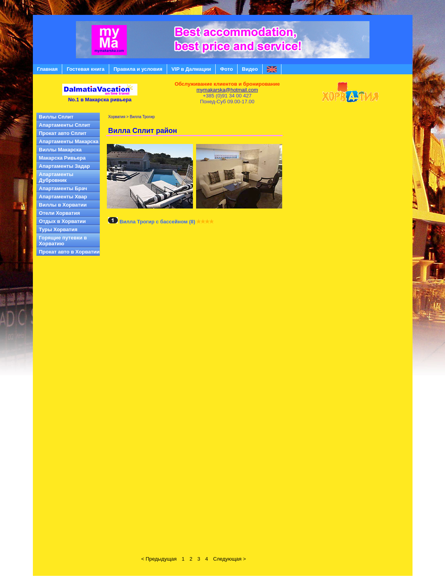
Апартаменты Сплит (64, 125)
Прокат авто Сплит (62, 133)
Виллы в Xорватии (62, 205)
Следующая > (229, 559)
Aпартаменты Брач (63, 188)
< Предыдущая (159, 559)
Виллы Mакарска (60, 150)
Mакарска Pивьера (62, 158)
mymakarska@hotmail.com (227, 90)
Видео (250, 69)
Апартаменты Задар (64, 166)
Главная (47, 69)
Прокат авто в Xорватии (69, 252)
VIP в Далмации (191, 69)
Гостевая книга (85, 69)
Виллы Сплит (56, 117)
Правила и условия (138, 69)
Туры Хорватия (58, 229)
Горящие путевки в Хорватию (63, 240)
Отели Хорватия (59, 213)
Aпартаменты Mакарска (68, 141)
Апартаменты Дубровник (56, 177)
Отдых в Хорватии (62, 221)
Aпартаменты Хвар (63, 197)
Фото (226, 69)
